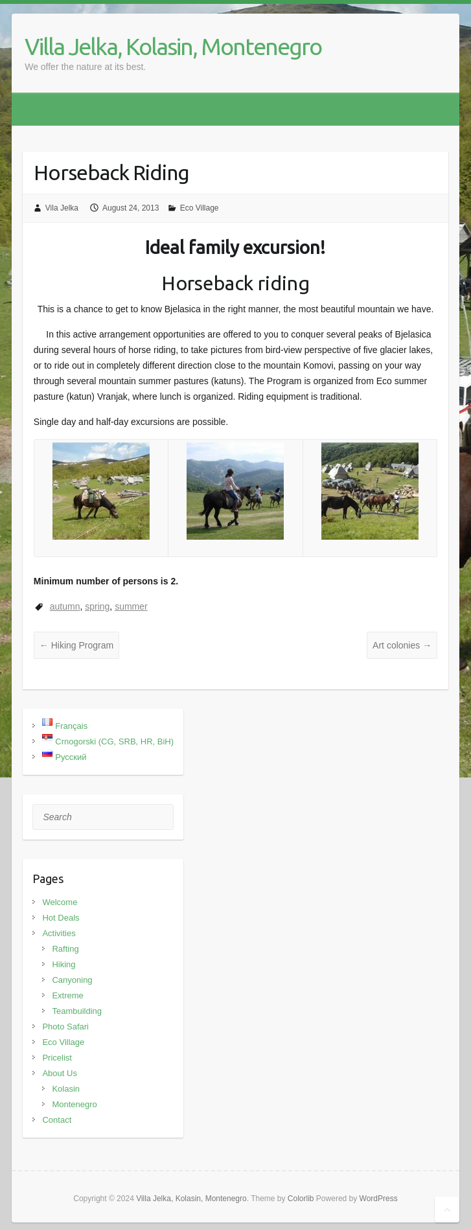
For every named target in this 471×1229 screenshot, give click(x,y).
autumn (65, 606)
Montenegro (74, 1104)
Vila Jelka (61, 207)
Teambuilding (77, 1011)
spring (97, 606)
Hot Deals (60, 918)
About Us (59, 1073)
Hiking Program (76, 645)
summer (131, 606)
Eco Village (199, 207)
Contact (56, 1120)
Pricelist (57, 1057)
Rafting (65, 949)
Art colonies (402, 645)
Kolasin (66, 1089)
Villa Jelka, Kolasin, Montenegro (173, 46)
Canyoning (72, 980)
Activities (58, 933)
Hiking (63, 964)
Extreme (67, 995)
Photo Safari (65, 1026)
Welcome (59, 902)
